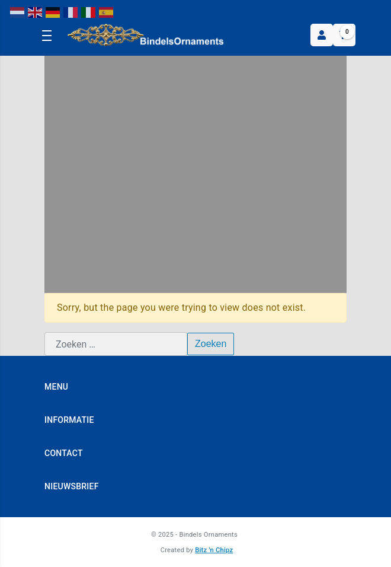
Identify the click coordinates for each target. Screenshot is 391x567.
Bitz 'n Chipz (214, 550)
